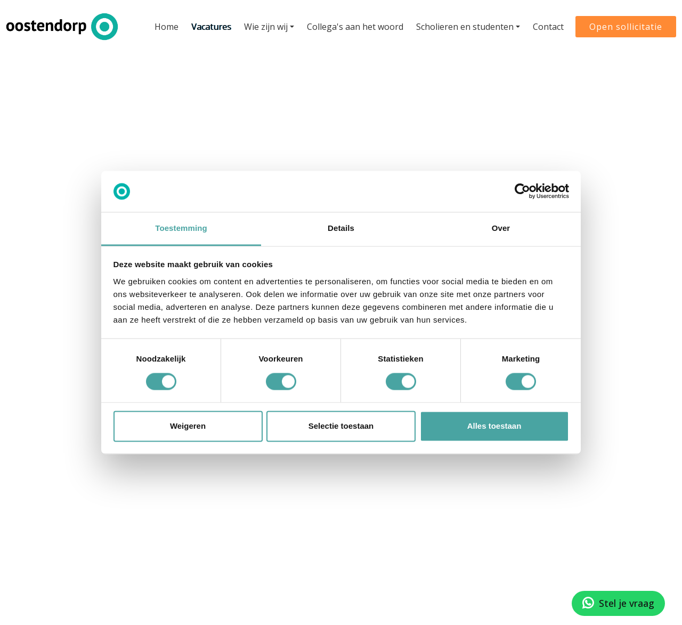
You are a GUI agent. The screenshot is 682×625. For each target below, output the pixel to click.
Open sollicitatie (623, 24)
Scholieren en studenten (463, 24)
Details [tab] (341, 228)
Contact (546, 24)
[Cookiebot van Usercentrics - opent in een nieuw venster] (522, 191)
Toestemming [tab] (181, 228)
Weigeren (188, 425)
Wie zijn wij (264, 24)
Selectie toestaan (341, 425)
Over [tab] (501, 228)
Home (164, 24)
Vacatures (209, 24)
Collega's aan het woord (353, 24)
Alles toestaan (494, 425)
